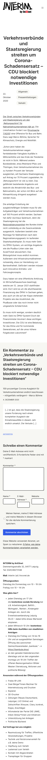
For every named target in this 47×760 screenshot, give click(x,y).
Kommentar (9, 465)
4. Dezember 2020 (11, 400)
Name (6, 496)
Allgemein (23, 91)
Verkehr (22, 103)
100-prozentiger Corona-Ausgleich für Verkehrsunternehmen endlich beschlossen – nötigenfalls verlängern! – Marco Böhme (23, 392)
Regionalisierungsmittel (14, 224)
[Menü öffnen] (42, 7)
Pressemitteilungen (27, 97)
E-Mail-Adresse (22, 498)
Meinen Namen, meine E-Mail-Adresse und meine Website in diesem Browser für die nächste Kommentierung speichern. (24, 518)
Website (35, 496)
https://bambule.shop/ (18, 649)
